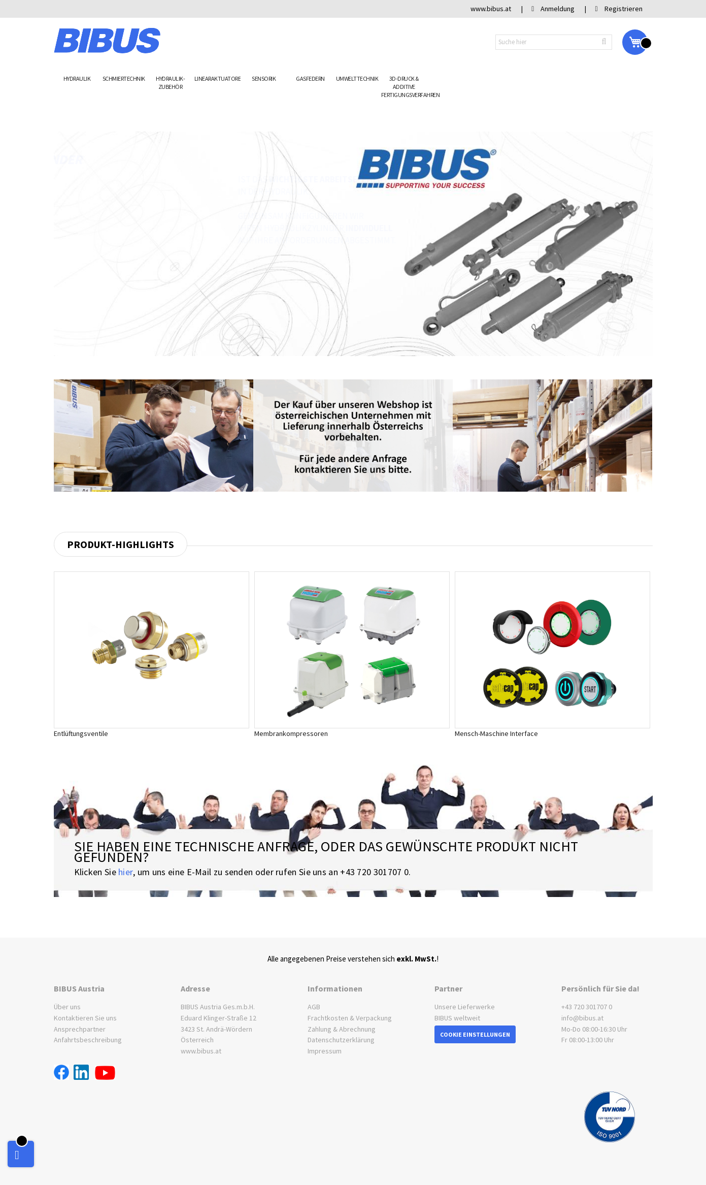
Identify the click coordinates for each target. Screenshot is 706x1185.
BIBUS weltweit (457, 1017)
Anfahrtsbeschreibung (88, 1040)
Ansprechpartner (80, 1029)
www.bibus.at (201, 1050)
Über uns (67, 1007)
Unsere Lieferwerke (464, 1007)
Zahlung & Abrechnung (342, 1029)
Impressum (325, 1050)
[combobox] (553, 42)
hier (125, 872)
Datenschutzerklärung (341, 1040)
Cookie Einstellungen (475, 1034)
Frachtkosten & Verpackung (350, 1017)
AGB (314, 1007)
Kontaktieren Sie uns (85, 1017)
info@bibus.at (582, 1017)
